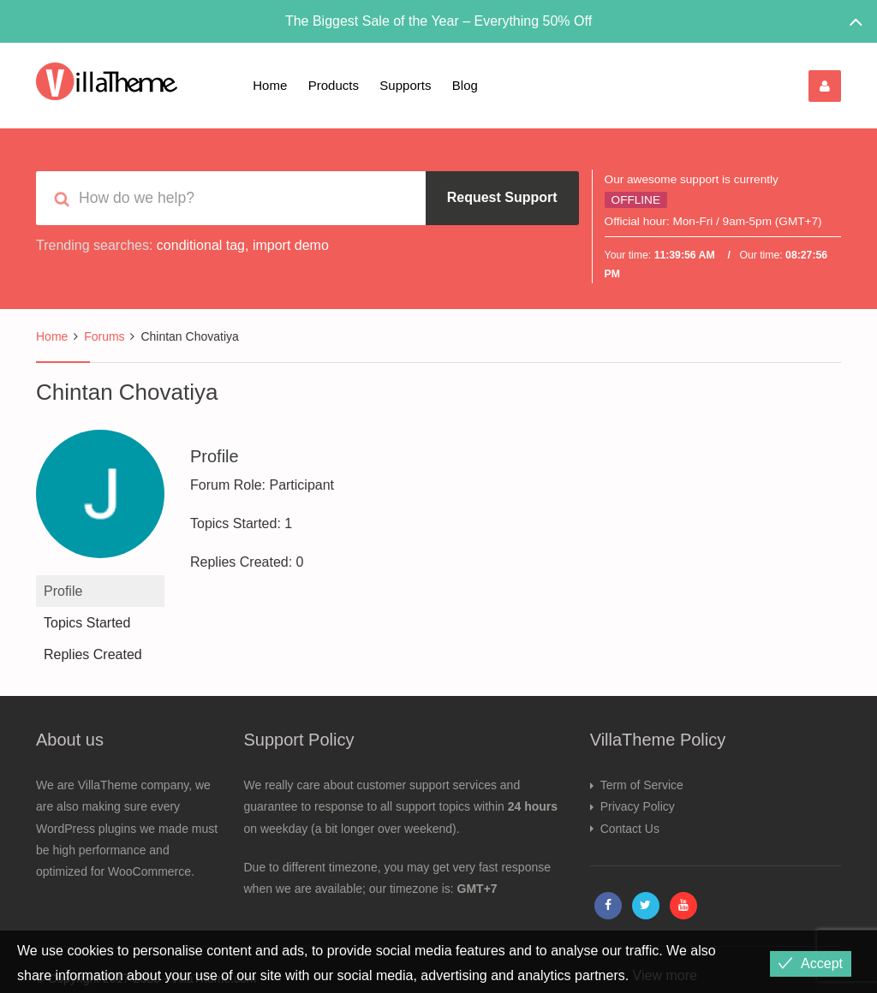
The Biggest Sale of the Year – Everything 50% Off (438, 21)
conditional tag (201, 245)
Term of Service (641, 785)
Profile (63, 591)
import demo (291, 245)
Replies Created (93, 654)
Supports (405, 85)
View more (665, 975)
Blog (465, 85)
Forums (104, 336)
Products (333, 85)
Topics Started (87, 622)
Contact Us (629, 828)
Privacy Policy (637, 806)
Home (270, 85)
